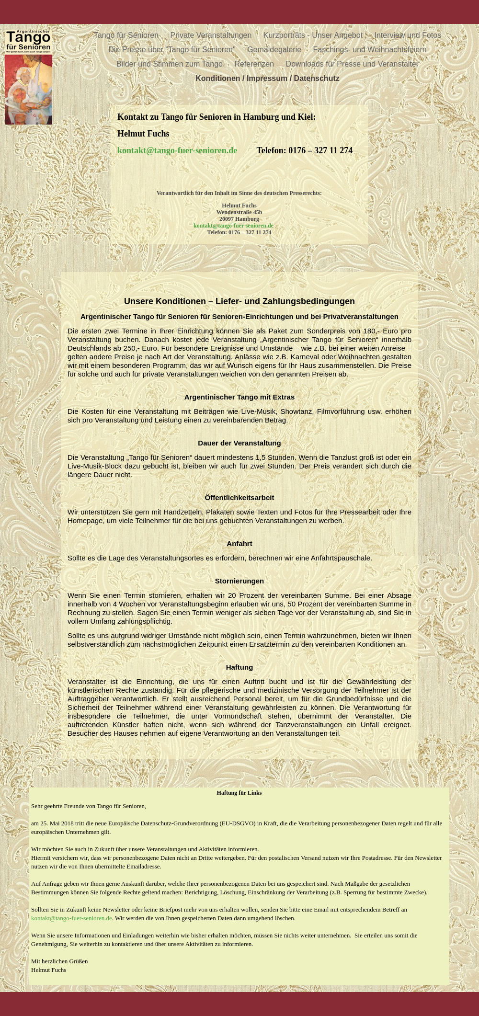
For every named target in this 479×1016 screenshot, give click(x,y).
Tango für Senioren (127, 35)
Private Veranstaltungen (212, 35)
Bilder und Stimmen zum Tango (170, 64)
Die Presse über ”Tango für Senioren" (173, 50)
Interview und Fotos (408, 35)
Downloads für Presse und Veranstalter (352, 64)
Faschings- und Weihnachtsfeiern (370, 50)
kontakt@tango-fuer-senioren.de (71, 918)
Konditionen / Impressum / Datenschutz (267, 78)
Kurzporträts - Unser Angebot (314, 35)
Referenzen (255, 64)
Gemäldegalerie (275, 50)
